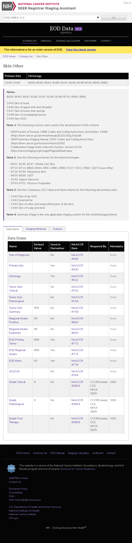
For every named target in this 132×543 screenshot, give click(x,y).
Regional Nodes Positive (18, 320)
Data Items (17, 238)
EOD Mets (15, 361)
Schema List (30, 40)
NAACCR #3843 (77, 384)
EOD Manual (57, 453)
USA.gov (14, 518)
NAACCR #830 (77, 331)
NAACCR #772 (77, 341)
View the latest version (81, 49)
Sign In (127, 3)
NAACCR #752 (77, 288)
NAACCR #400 (77, 267)
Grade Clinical (17, 382)
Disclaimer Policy (18, 488)
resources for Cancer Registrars (77, 469)
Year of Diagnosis (19, 255)
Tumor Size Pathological (16, 299)
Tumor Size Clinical (15, 288)
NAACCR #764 (77, 373)
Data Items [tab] (12, 229)
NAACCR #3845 (77, 420)
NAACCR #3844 (77, 402)
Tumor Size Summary (15, 310)
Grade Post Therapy (16, 420)
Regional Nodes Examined (18, 331)
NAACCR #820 (77, 320)
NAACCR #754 (77, 299)
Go (114, 17)
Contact (106, 40)
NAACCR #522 (77, 278)
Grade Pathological (16, 402)
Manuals (46, 40)
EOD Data (66, 28)
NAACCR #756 (77, 310)
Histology (15, 276)
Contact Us (15, 482)
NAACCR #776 (77, 362)
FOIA (11, 496)
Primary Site (16, 265)
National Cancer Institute (22, 514)
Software (90, 40)
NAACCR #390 (77, 257)
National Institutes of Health (24, 510)
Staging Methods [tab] (36, 229)
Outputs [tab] (58, 229)
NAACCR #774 (77, 352)
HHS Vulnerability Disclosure (25, 500)
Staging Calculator (68, 40)
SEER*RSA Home (18, 478)
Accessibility (16, 492)
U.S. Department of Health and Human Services (35, 507)
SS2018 (14, 371)
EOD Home (9, 56)
